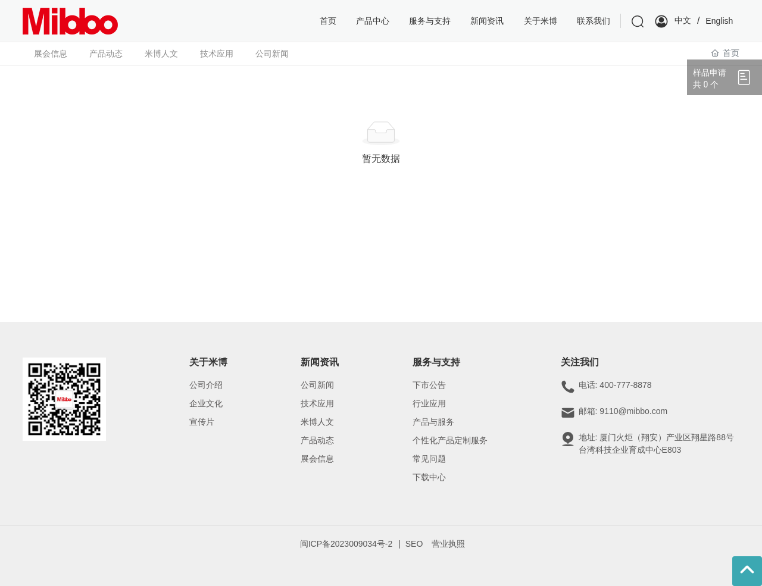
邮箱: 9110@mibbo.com (623, 411)
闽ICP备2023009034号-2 (346, 544)
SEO (414, 544)
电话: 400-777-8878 (615, 385)
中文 (682, 20)
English (719, 21)
